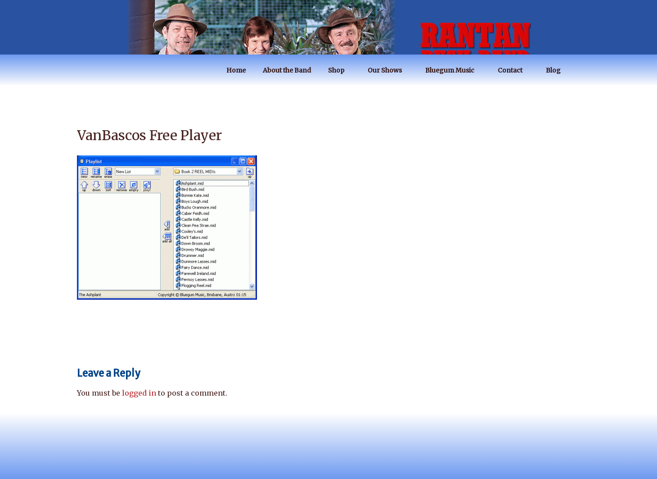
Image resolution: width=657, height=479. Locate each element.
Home (236, 70)
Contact (514, 70)
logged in (139, 392)
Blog (557, 70)
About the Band (287, 70)
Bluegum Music (454, 70)
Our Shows (389, 70)
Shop (340, 70)
